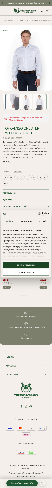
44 (39, 177)
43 (34, 177)
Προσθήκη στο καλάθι (22, 483)
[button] (49, 3)
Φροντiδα (7, 199)
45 (45, 177)
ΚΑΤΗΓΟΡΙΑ (24, 20)
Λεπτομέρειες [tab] (26, 221)
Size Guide (18, 171)
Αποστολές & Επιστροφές (15, 206)
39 (11, 177)
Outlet (16, 20)
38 (5, 177)
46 (5, 183)
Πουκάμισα (34, 20)
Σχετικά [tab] (42, 221)
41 (22, 177)
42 (28, 177)
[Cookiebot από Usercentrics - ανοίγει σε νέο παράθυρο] (38, 214)
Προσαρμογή (26, 272)
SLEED (32, 476)
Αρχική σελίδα (7, 20)
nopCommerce (25, 473)
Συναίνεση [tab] (9, 221)
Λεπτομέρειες (9, 192)
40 (17, 177)
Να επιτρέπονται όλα (26, 265)
